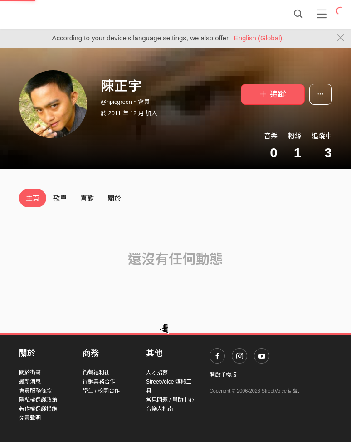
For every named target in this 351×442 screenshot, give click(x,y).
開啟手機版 (223, 375)
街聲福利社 (96, 372)
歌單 (60, 198)
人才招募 (157, 372)
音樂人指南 (159, 409)
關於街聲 (30, 372)
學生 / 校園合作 (101, 391)
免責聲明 (30, 418)
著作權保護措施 (38, 409)
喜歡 (87, 198)
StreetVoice (56, 14)
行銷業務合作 (99, 382)
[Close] (341, 38)
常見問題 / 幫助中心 (170, 400)
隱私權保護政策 (38, 400)
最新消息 (30, 382)
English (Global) (258, 38)
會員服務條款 (35, 391)
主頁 (32, 198)
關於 (114, 198)
